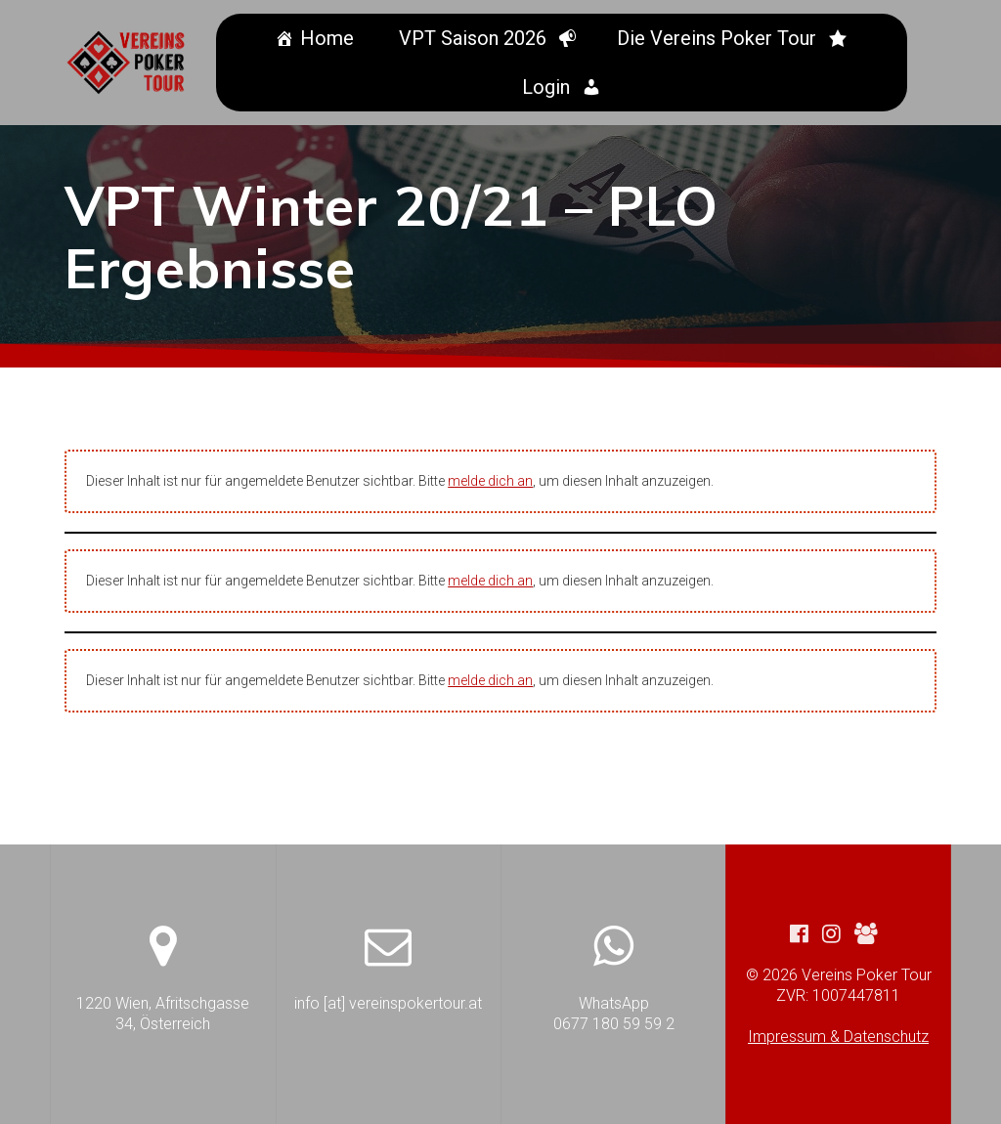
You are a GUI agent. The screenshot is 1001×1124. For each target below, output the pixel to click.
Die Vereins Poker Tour (719, 38)
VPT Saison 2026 (475, 38)
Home (330, 38)
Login (549, 87)
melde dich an (490, 481)
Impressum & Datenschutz (838, 1036)
